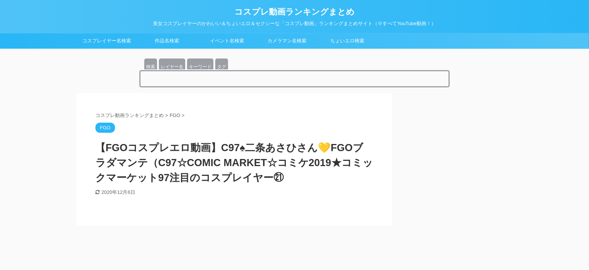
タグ (221, 66)
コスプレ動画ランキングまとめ (294, 11)
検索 (150, 66)
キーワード (200, 66)
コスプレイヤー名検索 (106, 41)
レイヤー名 (172, 66)
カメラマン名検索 (287, 41)
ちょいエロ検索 (347, 41)
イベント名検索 (227, 41)
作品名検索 (167, 41)
